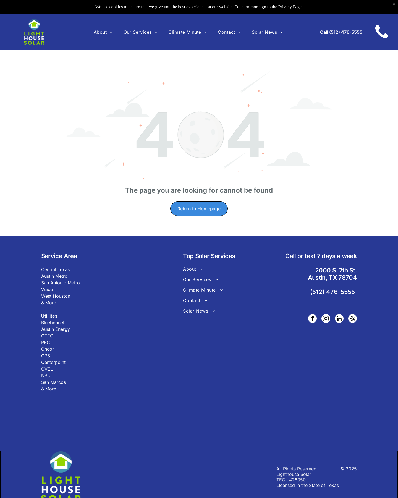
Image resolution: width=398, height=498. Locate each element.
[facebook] (314, 319)
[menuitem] (103, 32)
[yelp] (353, 319)
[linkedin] (340, 319)
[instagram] (327, 319)
